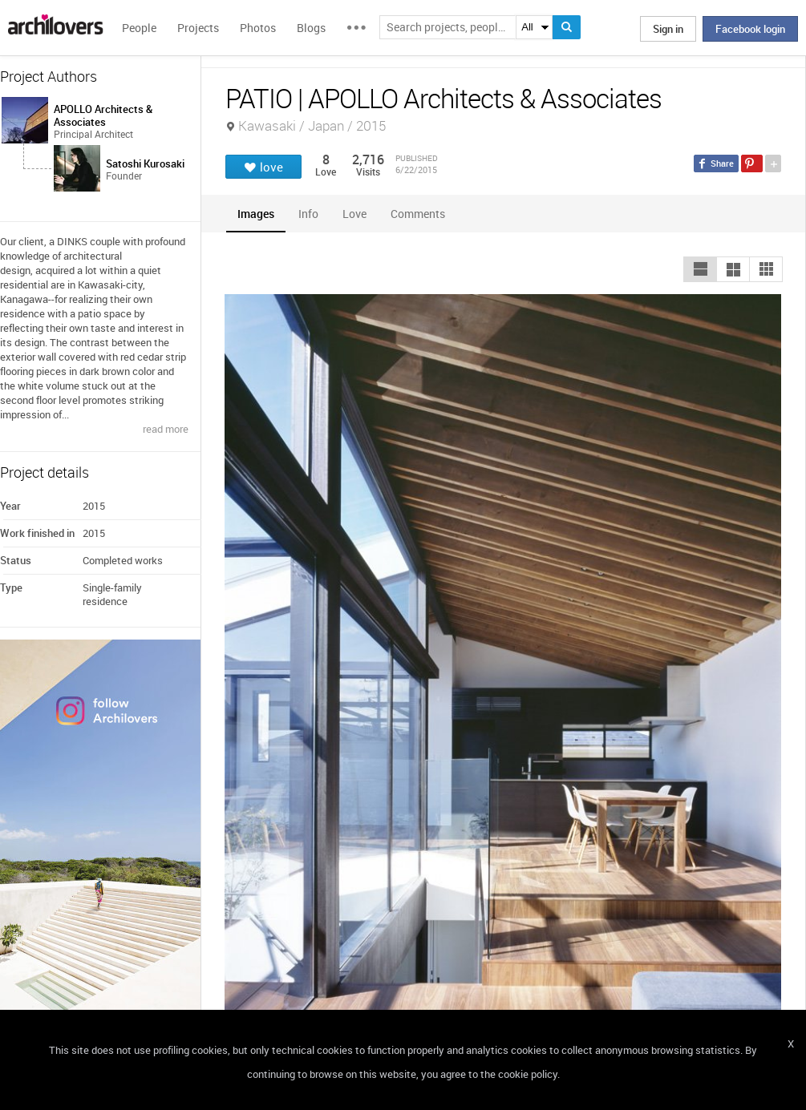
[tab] (255, 213)
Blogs (311, 27)
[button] (700, 269)
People (139, 27)
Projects (198, 27)
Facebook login (750, 29)
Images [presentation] (255, 213)
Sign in (668, 29)
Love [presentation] (354, 213)
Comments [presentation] (422, 213)
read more (165, 429)
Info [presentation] (308, 213)
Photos (258, 27)
